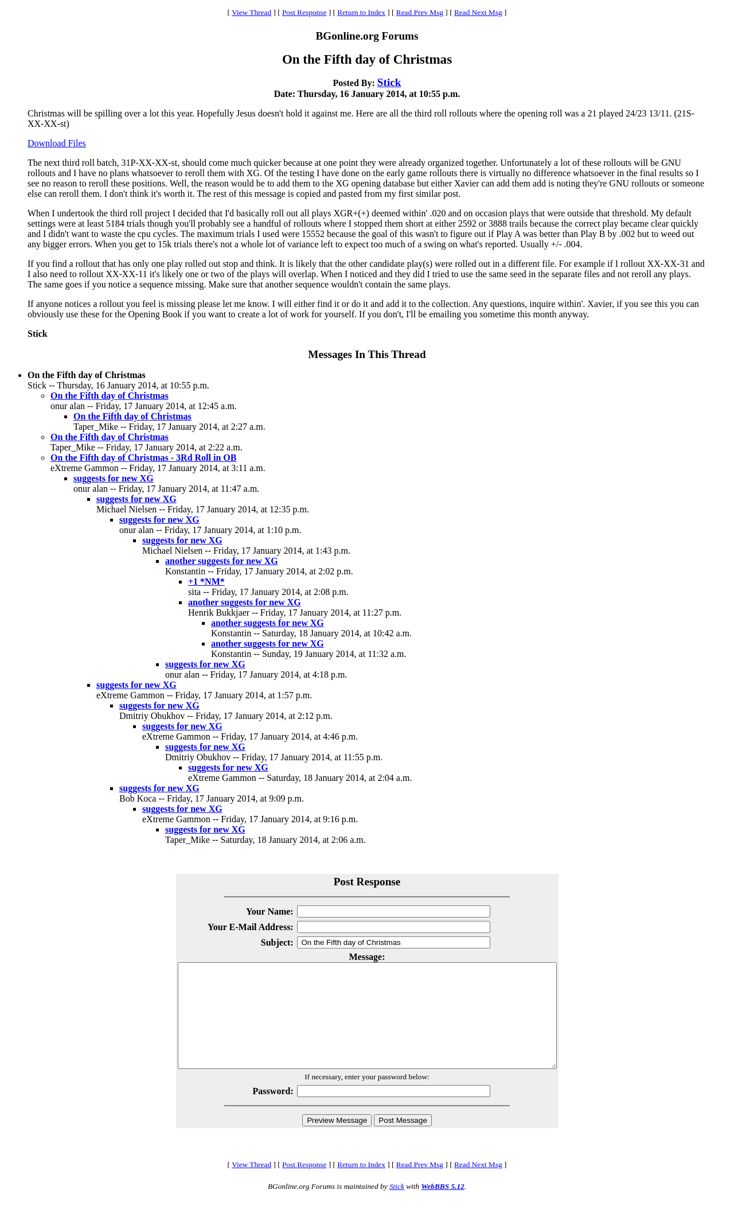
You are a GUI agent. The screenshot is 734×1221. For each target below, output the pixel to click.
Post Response (304, 12)
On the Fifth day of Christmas (109, 395)
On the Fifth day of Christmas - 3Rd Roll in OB (143, 457)
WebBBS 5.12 (442, 1207)
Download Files (57, 143)
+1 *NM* (206, 581)
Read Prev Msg (419, 12)
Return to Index (361, 12)
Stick (389, 82)
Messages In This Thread (366, 354)
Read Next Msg (478, 12)
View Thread (251, 12)
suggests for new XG (113, 478)
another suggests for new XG (221, 561)
